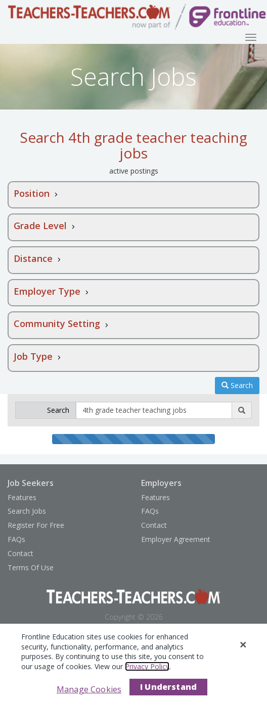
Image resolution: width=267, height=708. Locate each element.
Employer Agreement (175, 539)
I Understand (168, 686)
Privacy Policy (147, 666)
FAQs (16, 539)
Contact (20, 553)
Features (22, 497)
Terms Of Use (31, 567)
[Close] (243, 644)
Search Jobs (27, 511)
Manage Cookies (89, 689)
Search (237, 385)
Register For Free (36, 525)
